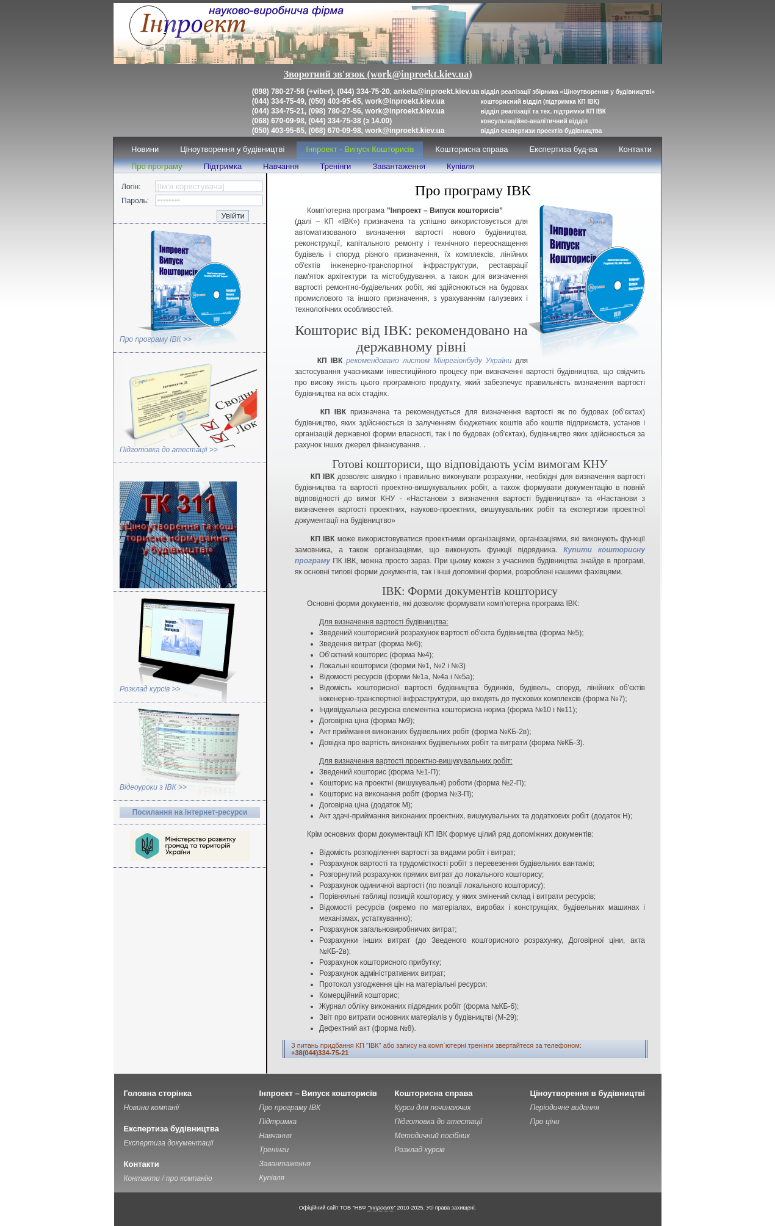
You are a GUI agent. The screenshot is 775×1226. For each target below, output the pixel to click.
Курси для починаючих (433, 1107)
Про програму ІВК (290, 1107)
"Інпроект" (381, 1208)
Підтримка (223, 166)
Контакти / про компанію (168, 1178)
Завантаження (398, 166)
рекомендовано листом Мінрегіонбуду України (430, 360)
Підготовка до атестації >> (169, 449)
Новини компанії (151, 1107)
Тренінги (335, 166)
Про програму (156, 166)
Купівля (460, 166)
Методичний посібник (432, 1135)
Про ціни (545, 1121)
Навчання (280, 166)
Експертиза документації (169, 1143)
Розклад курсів (420, 1149)
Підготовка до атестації (439, 1121)
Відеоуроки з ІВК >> (153, 787)
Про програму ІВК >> (156, 339)
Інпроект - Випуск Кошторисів (360, 149)
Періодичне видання (564, 1107)
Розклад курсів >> (150, 689)
